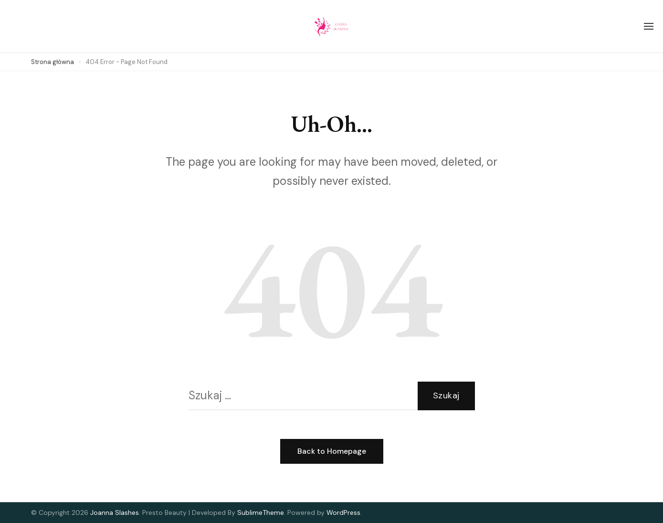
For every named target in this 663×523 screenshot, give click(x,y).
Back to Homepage (331, 451)
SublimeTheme (260, 512)
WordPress (343, 512)
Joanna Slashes (114, 512)
